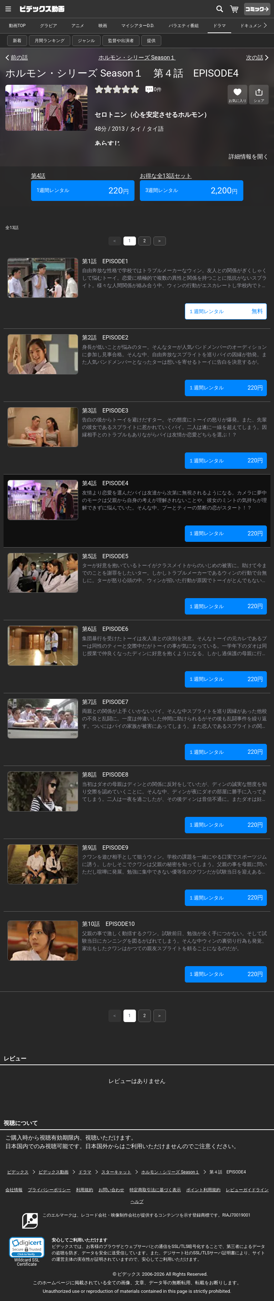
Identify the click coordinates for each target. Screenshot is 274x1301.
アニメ (77, 25)
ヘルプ (137, 1201)
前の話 (19, 57)
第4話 (38, 175)
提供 (151, 40)
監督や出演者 (121, 40)
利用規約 (84, 1189)
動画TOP (17, 25)
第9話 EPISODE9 (105, 847)
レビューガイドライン (247, 1189)
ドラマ (219, 25)
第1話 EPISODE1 (105, 261)
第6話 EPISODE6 (105, 629)
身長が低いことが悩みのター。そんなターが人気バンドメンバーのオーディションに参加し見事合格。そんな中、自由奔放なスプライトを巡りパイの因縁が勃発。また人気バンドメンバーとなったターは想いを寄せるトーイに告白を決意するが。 (174, 354)
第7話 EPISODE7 (105, 702)
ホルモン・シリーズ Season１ (137, 57)
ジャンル (86, 40)
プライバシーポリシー (49, 1189)
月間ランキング (50, 40)
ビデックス (18, 1172)
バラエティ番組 (184, 25)
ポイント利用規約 (203, 1189)
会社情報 (13, 1189)
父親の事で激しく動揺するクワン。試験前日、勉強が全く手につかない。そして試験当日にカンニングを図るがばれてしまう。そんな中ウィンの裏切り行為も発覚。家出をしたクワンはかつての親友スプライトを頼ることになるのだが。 (174, 941)
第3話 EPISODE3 (105, 410)
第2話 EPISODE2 (105, 337)
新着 (17, 40)
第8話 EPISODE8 (105, 774)
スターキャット (116, 1172)
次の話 (254, 57)
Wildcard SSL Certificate (26, 1262)
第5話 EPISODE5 (105, 556)
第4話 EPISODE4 (105, 483)
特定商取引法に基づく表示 (155, 1189)
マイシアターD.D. (137, 25)
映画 (102, 25)
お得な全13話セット (166, 175)
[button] (27, 1247)
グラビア (48, 25)
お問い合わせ (111, 1189)
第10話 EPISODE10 (108, 924)
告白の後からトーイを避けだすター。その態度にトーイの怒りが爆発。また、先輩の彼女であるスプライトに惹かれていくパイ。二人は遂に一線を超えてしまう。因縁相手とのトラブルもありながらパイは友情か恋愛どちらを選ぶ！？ (174, 427)
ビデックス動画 (53, 1172)
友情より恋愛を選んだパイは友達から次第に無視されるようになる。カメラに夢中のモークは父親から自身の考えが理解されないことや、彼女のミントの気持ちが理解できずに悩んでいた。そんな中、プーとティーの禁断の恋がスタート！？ (174, 500)
